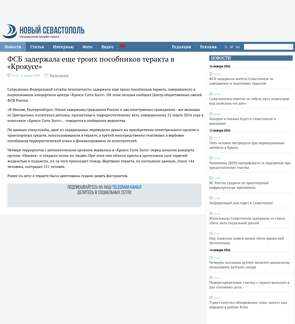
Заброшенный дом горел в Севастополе (241, 203)
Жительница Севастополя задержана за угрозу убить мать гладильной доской (247, 220)
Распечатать (59, 75)
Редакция (181, 46)
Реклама (208, 46)
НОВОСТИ (221, 58)
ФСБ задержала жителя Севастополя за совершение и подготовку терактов (241, 81)
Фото (87, 46)
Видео (107, 46)
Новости (13, 46)
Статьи (37, 46)
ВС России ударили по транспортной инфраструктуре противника (238, 185)
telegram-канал (126, 187)
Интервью (63, 46)
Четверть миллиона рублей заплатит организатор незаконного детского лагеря (249, 264)
